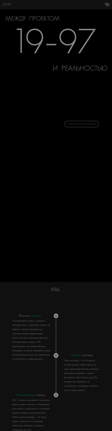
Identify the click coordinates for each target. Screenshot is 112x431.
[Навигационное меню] (107, 4)
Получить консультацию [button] (81, 124)
